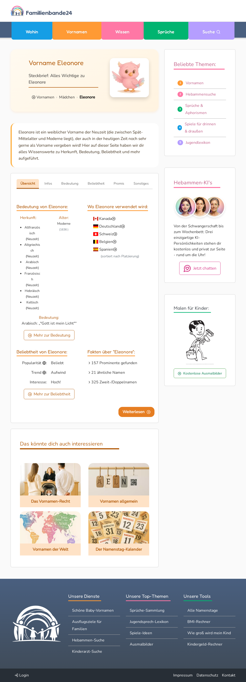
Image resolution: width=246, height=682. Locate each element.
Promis (119, 183)
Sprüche (166, 31)
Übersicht (27, 183)
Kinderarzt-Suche (87, 651)
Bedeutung (69, 183)
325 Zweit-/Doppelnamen (114, 382)
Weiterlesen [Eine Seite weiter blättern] (137, 412)
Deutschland (110, 226)
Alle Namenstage (202, 610)
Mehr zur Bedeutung (49, 335)
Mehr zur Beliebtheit (49, 394)
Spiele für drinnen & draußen (200, 127)
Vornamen (76, 31)
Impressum (183, 675)
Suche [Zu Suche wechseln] (212, 31)
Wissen (122, 31)
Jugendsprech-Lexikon (149, 621)
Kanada (105, 218)
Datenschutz (207, 675)
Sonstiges (141, 183)
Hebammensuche (201, 94)
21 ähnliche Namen (108, 372)
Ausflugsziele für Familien (87, 625)
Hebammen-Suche (88, 640)
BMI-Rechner (198, 621)
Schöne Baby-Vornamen (93, 610)
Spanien (106, 249)
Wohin (32, 31)
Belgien (106, 241)
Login (21, 675)
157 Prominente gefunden (114, 363)
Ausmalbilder (141, 644)
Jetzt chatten (199, 268)
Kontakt (228, 675)
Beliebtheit (96, 183)
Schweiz (106, 234)
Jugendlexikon (198, 142)
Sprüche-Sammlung (147, 610)
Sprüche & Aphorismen (196, 109)
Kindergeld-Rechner (204, 644)
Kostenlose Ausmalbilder (200, 373)
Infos (48, 183)
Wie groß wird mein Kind (209, 633)
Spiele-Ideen (141, 633)
